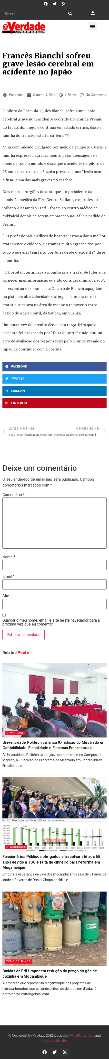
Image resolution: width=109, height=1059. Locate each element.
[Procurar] (70, 13)
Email (8, 577)
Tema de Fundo (18, 961)
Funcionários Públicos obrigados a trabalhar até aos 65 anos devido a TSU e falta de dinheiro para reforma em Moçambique (51, 862)
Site (5, 596)
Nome (8, 557)
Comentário (13, 495)
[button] (93, 26)
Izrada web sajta (54, 1040)
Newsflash (15, 733)
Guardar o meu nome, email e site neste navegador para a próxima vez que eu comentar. (51, 622)
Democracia (16, 847)
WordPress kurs (82, 1035)
